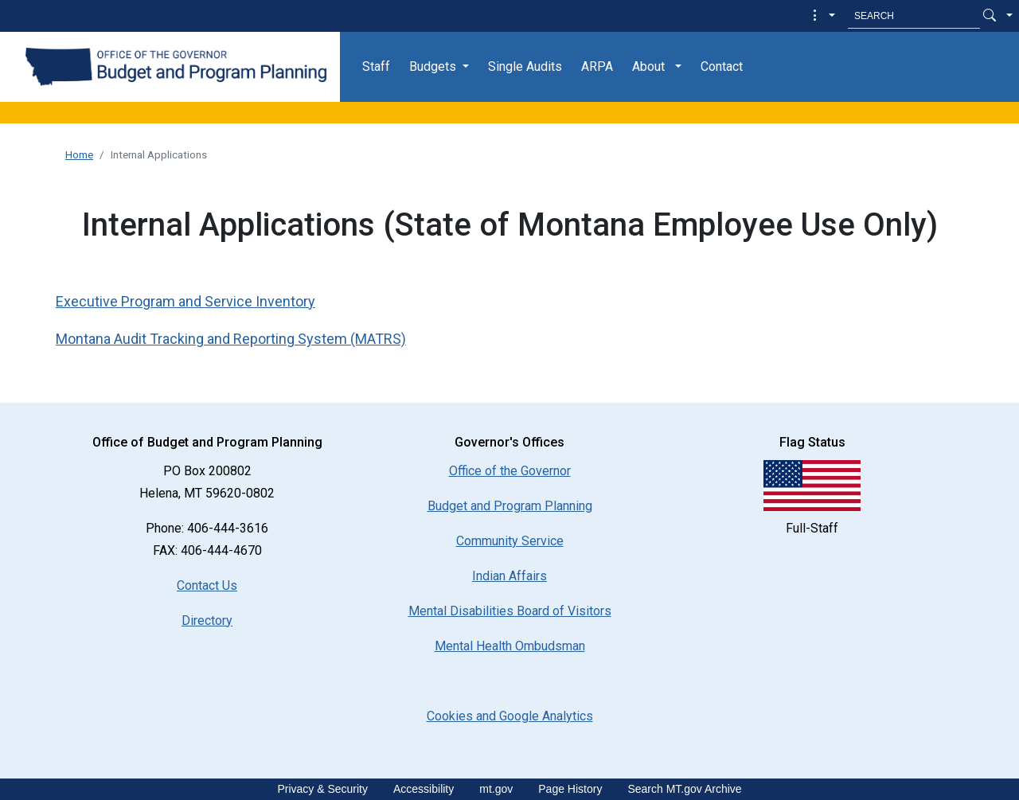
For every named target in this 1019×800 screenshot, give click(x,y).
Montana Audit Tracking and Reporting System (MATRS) (231, 338)
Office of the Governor (510, 470)
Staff (376, 66)
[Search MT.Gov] (914, 16)
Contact (722, 66)
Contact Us (207, 585)
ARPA (597, 66)
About (648, 66)
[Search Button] (989, 16)
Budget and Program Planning (510, 505)
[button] (822, 16)
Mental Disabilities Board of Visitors (509, 611)
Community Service (510, 540)
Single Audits (525, 66)
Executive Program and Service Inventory (185, 301)
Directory (207, 620)
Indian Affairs (509, 575)
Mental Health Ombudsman (510, 646)
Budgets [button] (432, 66)
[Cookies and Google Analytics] (510, 716)
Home (79, 154)
